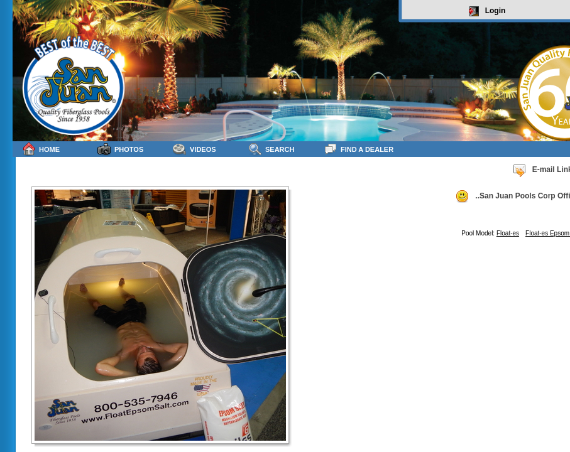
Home (41, 149)
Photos (120, 149)
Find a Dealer (358, 149)
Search (271, 149)
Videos (194, 149)
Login (487, 11)
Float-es (507, 233)
